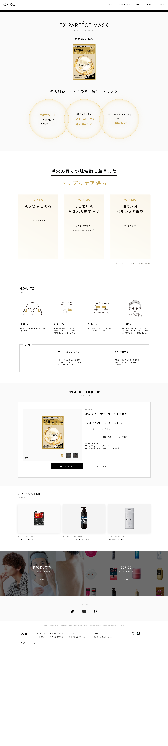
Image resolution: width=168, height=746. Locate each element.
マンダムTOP (41, 732)
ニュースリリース (77, 732)
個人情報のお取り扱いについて (104, 736)
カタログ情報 (101, 565)
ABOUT (110, 5)
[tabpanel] (52, 534)
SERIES (138, 5)
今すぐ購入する (67, 565)
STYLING (161, 5)
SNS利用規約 (41, 736)
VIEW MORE (42, 678)
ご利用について (99, 732)
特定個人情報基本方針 (78, 736)
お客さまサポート (57, 732)
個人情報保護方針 (57, 736)
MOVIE (149, 5)
